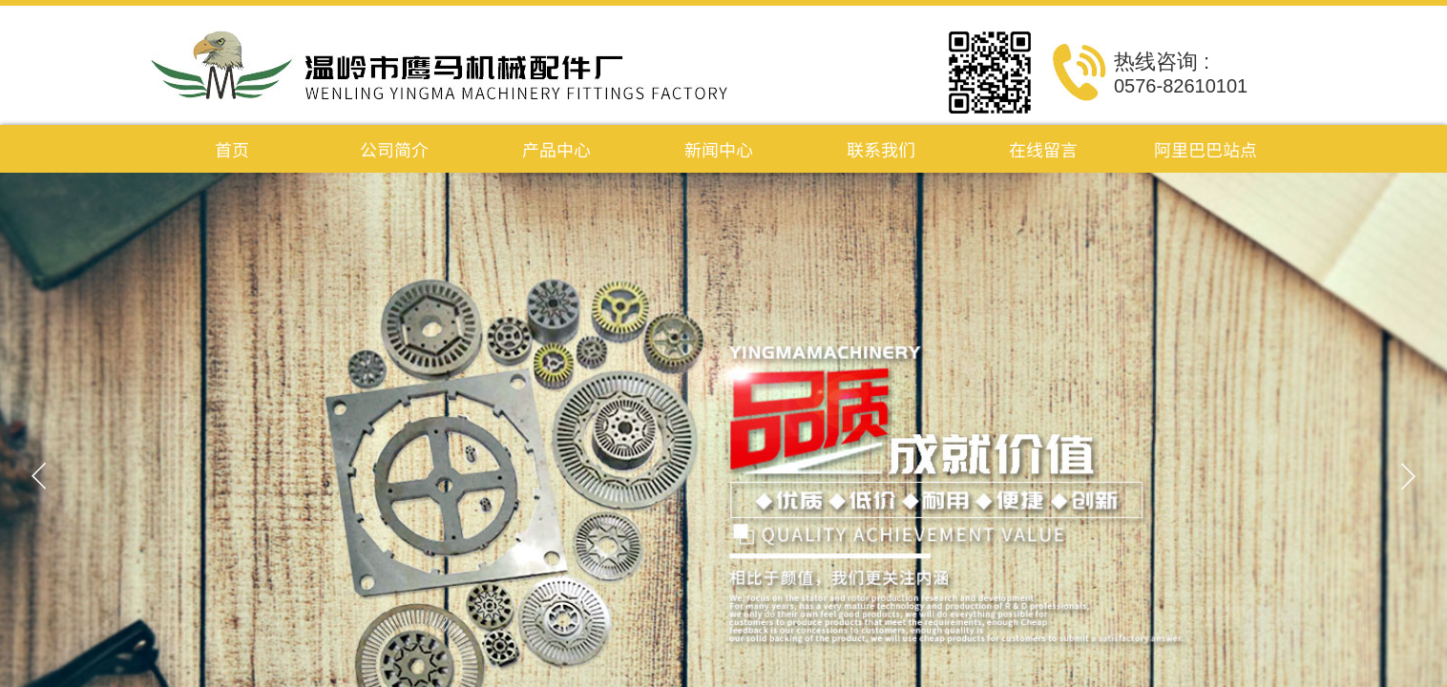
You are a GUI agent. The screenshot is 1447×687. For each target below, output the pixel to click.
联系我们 (881, 148)
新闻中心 (718, 148)
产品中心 (556, 148)
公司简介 (394, 148)
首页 (232, 148)
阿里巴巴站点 (1205, 148)
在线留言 (1043, 148)
